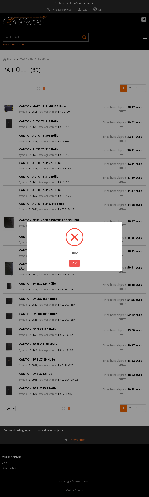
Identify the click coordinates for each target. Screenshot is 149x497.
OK (74, 263)
